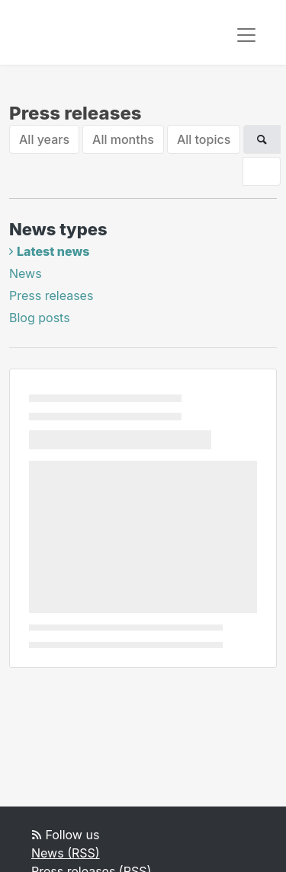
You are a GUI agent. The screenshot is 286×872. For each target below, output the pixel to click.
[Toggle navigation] (246, 35)
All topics (203, 139)
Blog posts (39, 317)
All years (44, 139)
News (25, 273)
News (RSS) (65, 853)
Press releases (51, 295)
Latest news (53, 251)
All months (123, 139)
